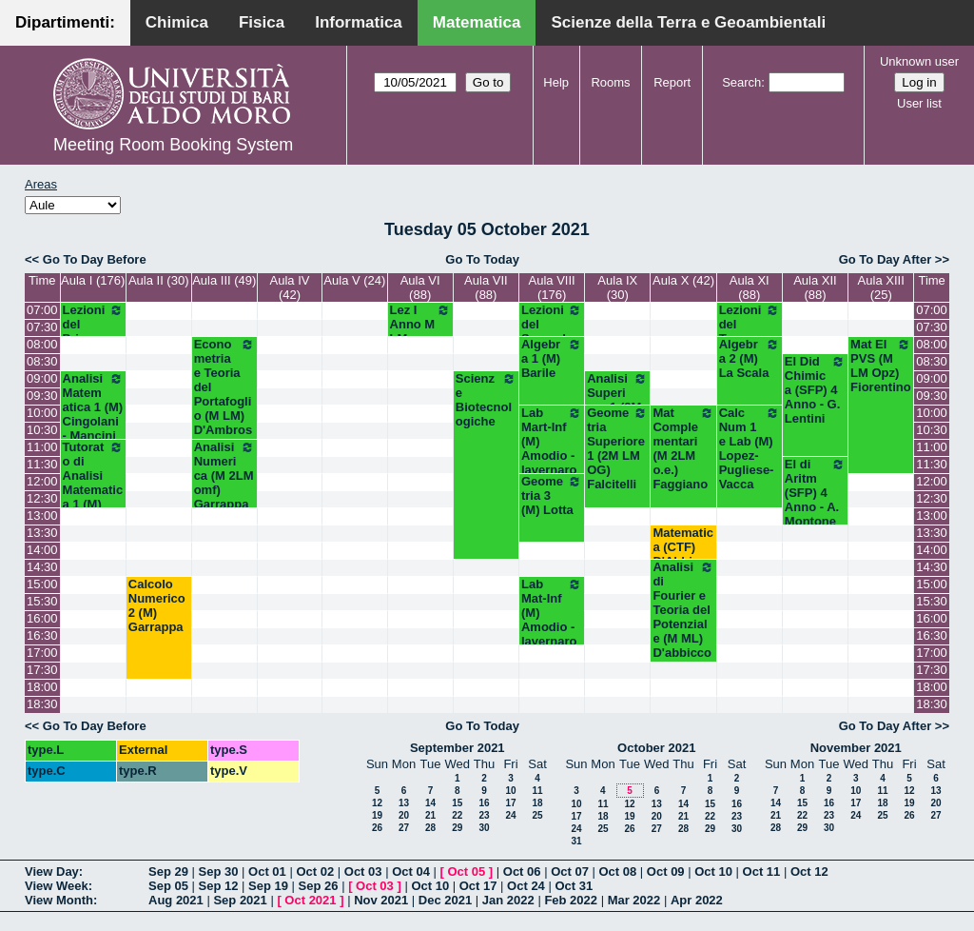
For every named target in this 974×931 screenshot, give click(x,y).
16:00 (42, 618)
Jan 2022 (508, 900)
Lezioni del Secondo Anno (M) (551, 331)
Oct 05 (466, 871)
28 (430, 827)
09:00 (42, 378)
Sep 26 (319, 886)
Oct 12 (809, 871)
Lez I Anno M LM (420, 324)
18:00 (42, 687)
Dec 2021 (445, 900)
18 (537, 803)
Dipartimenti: (65, 22)
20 (404, 815)
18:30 (42, 704)
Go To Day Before (94, 259)
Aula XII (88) (815, 287)
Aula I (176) (93, 280)
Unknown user (919, 61)
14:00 (42, 550)
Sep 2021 (239, 900)
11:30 (42, 464)
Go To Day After (885, 259)
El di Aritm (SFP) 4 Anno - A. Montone (815, 492)
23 (483, 815)
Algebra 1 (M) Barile (551, 358)
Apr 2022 (697, 900)
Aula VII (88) (486, 287)
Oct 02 (315, 871)
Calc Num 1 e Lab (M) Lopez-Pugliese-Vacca (749, 448)
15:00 (42, 584)
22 (457, 815)
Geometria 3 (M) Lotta (551, 495)
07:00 (42, 310)
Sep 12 (219, 886)
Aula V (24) (354, 280)
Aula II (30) (158, 280)
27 (404, 827)
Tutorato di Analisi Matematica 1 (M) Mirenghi (93, 482)
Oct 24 (526, 886)
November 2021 (856, 748)
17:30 (42, 670)
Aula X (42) (683, 280)
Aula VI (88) (420, 287)
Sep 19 (268, 886)
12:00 (42, 481)
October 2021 (656, 748)
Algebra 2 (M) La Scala (749, 358)
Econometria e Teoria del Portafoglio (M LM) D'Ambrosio (224, 394)
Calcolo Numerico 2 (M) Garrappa (156, 605)
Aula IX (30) (617, 287)
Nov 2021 (381, 900)
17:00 (42, 652)
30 (483, 827)
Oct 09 (666, 871)
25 (537, 815)
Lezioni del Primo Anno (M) (93, 331)
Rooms (610, 82)
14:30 (42, 567)
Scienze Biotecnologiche (486, 399)
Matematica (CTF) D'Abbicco (683, 546)
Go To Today (482, 259)
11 (537, 790)
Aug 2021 (176, 900)
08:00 (42, 344)
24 (510, 815)
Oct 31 (574, 886)
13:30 (42, 532)
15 (457, 803)
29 (457, 827)
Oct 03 (363, 871)
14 (430, 803)
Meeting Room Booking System (173, 144)
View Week (56, 886)
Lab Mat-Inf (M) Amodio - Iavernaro (551, 612)
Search (741, 82)
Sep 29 (168, 871)
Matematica (477, 22)
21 (430, 815)
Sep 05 (168, 886)
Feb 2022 (570, 900)
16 (483, 803)
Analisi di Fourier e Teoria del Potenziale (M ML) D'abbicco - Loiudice (683, 617)
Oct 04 (411, 871)
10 (510, 790)
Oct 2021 (310, 900)
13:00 (42, 515)
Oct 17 (478, 886)
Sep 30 (219, 871)
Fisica (261, 22)
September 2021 (457, 748)
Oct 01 (267, 871)
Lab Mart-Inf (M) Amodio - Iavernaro (551, 441)
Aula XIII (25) (881, 287)
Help (556, 82)
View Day (52, 871)
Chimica (177, 22)
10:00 (42, 413)
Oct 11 (762, 871)
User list (919, 103)
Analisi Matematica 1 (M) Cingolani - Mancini (93, 407)
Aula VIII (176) (552, 287)
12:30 (42, 498)
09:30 (42, 395)
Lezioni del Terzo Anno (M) (749, 331)
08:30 (42, 361)
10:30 (42, 430)
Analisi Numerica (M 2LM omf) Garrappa (224, 475)
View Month (59, 900)
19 (377, 815)
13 (404, 803)
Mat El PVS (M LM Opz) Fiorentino (880, 365)
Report (672, 82)
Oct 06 (522, 871)
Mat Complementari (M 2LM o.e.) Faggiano (683, 448)
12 (377, 803)
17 (510, 803)
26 (377, 827)
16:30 (42, 635)
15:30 (42, 601)
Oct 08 (617, 871)
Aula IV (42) (290, 287)
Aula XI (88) (749, 287)
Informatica (358, 22)
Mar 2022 (634, 900)
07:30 (42, 327)
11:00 (42, 447)
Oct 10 (713, 871)
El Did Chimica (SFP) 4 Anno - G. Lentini (815, 390)
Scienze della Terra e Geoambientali (688, 22)
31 (576, 841)
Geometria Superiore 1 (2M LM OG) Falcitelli (617, 448)
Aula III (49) (224, 280)
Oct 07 (570, 871)
